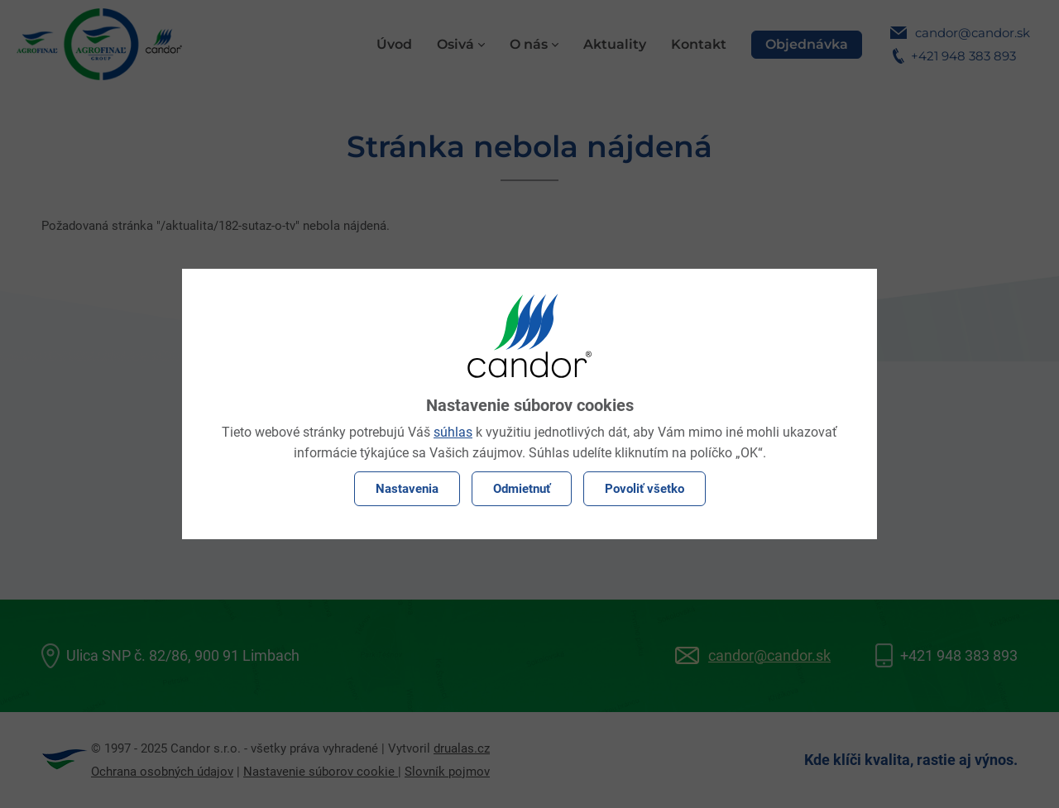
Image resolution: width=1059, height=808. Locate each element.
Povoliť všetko (644, 488)
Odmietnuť (521, 488)
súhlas (453, 432)
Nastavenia (407, 488)
